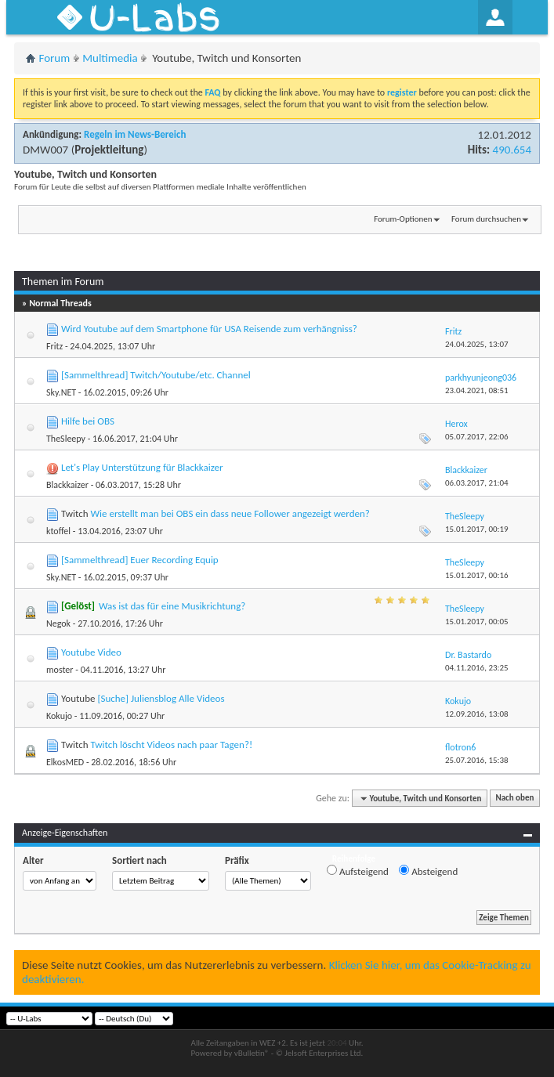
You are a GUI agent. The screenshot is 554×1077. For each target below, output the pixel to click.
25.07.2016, (477, 760)
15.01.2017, (477, 529)
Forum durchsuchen (486, 219)
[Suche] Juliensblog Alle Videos (160, 698)
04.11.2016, (477, 668)
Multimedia (109, 58)
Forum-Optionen (403, 219)
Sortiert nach (139, 860)
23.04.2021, (477, 390)
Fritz (54, 346)
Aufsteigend (358, 871)
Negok (58, 623)
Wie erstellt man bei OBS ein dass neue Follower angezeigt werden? (229, 513)
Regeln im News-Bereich (135, 134)
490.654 (512, 150)
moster (60, 669)
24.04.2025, (477, 344)
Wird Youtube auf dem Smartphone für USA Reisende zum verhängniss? (209, 328)
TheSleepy (65, 438)
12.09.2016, (477, 714)
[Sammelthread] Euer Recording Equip (140, 560)
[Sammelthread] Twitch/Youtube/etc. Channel (156, 375)
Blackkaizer (67, 484)
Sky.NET (61, 392)
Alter (33, 860)
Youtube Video (91, 652)
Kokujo (59, 715)
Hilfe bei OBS (87, 421)
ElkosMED (65, 762)
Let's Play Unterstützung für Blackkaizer (142, 467)
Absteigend (428, 871)
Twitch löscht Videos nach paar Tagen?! (171, 744)
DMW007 (45, 150)
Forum (55, 58)
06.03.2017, (477, 483)
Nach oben (514, 798)
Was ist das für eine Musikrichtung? (172, 606)
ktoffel (58, 531)
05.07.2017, (477, 437)
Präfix (237, 860)
